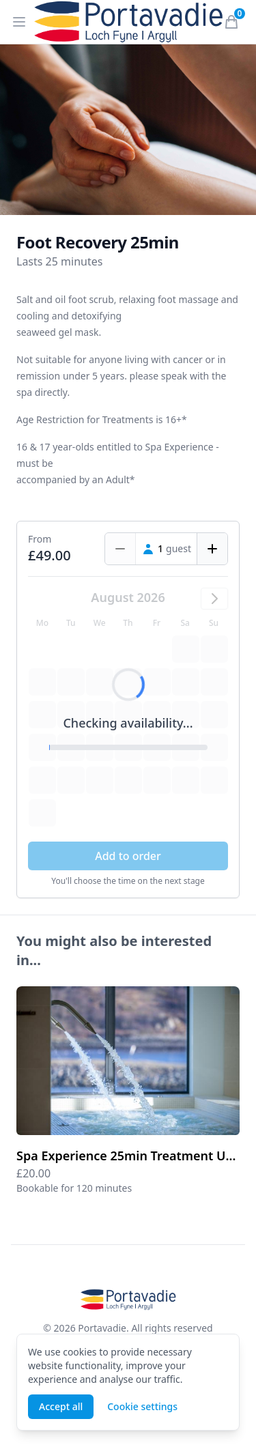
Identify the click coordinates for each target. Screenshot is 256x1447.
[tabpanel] (128, 129)
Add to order (128, 855)
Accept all (61, 1406)
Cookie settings (142, 1406)
